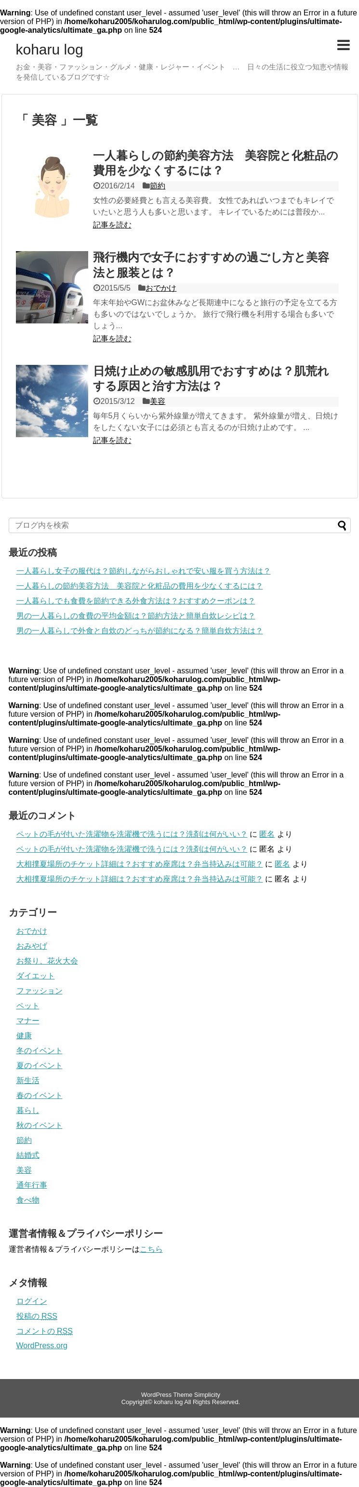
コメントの (44, 1331)
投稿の (36, 1316)
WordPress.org (41, 1345)
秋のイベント (39, 1125)
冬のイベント (39, 1050)
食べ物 (28, 1200)
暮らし (28, 1110)
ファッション (39, 991)
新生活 (28, 1080)
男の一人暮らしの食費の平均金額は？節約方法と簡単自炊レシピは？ (135, 616)
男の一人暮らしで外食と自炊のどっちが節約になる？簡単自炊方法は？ (139, 631)
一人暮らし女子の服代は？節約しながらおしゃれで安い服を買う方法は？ (143, 571)
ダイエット (35, 976)
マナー (28, 1021)
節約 (157, 186)
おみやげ (31, 946)
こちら (151, 1249)
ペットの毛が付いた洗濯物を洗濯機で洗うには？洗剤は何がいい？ (132, 834)
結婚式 (28, 1155)
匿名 (267, 834)
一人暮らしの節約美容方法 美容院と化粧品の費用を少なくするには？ (139, 586)
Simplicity (207, 1394)
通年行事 (31, 1185)
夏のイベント (39, 1065)
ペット (28, 1006)
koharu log (49, 49)
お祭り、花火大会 (47, 961)
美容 (157, 401)
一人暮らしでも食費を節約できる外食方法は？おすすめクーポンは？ (135, 601)
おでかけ (161, 288)
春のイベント (39, 1095)
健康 (24, 1036)
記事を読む (112, 225)
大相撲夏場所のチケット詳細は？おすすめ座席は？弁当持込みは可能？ (139, 864)
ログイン (31, 1301)
